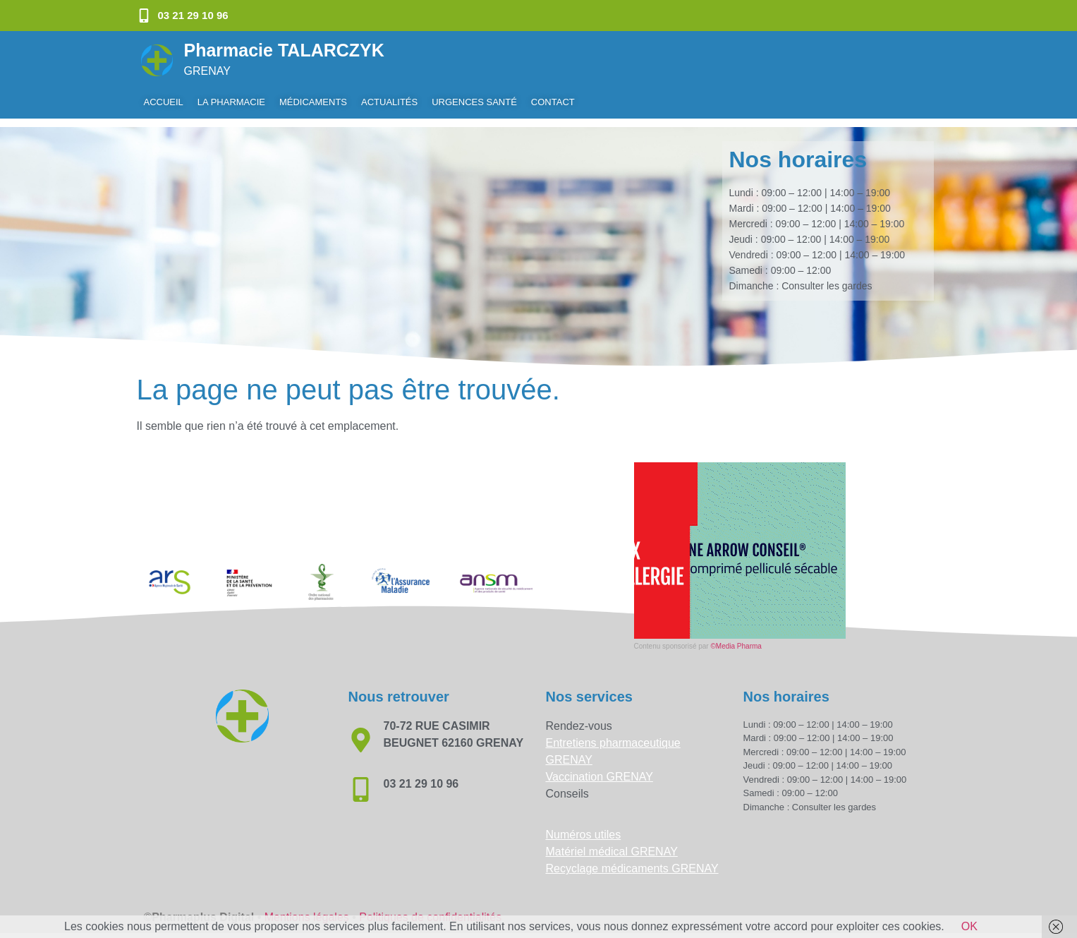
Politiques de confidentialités (430, 909)
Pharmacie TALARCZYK (284, 50)
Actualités (389, 102)
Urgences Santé (474, 102)
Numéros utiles (583, 826)
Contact (553, 102)
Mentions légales (306, 909)
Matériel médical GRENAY (612, 843)
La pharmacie (231, 102)
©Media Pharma (735, 638)
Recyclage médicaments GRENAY (632, 860)
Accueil (163, 102)
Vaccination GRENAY (599, 768)
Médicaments (313, 102)
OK (969, 926)
